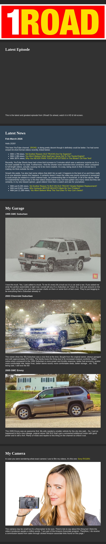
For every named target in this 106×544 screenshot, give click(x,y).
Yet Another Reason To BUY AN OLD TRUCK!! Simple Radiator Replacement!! (63, 186)
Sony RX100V (84, 459)
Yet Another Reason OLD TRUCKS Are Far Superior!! (48, 154)
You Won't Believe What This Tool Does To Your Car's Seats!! (56, 190)
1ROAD (33, 148)
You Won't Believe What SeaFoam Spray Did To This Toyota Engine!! (55, 156)
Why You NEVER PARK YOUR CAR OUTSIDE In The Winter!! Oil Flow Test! (58, 158)
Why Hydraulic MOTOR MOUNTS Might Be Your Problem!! (54, 188)
